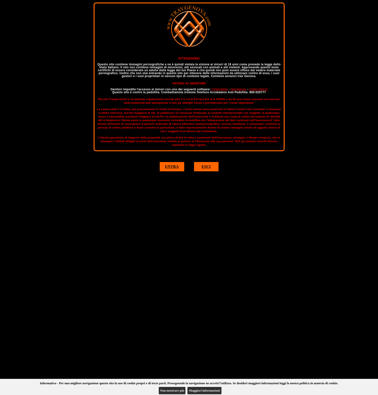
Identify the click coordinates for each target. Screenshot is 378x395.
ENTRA (172, 166)
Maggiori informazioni (204, 390)
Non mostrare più (172, 390)
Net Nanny (238, 89)
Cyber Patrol (258, 89)
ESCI (206, 166)
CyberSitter (220, 89)
